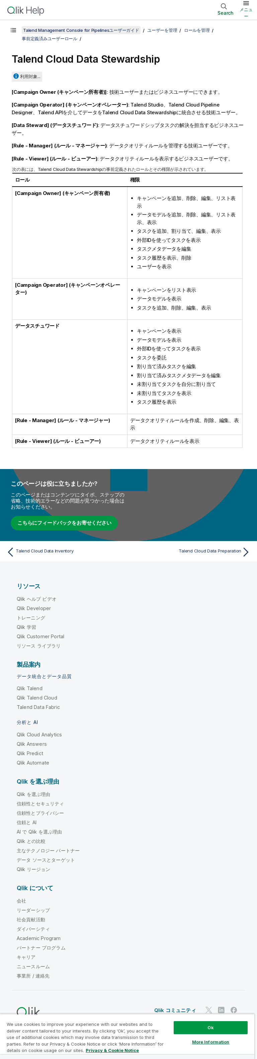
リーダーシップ (33, 910)
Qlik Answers (32, 744)
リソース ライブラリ (39, 646)
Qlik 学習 (26, 627)
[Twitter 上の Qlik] (209, 1010)
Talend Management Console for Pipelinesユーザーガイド (81, 30)
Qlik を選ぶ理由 (34, 794)
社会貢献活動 (31, 919)
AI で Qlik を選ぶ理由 (39, 832)
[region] (127, 1036)
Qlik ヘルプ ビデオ (37, 599)
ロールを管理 (197, 30)
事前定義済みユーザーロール (49, 38)
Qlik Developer (34, 608)
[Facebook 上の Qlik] (234, 1010)
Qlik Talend (29, 688)
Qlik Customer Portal (40, 636)
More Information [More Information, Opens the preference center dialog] (211, 1042)
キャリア (26, 957)
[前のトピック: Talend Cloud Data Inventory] (65, 552)
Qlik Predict (30, 753)
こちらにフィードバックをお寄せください (64, 523)
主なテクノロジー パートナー (48, 850)
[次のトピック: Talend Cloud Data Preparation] (191, 552)
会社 (21, 901)
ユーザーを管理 (162, 30)
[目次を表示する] (13, 30)
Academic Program (39, 938)
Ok (210, 1027)
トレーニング (31, 617)
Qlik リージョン (34, 869)
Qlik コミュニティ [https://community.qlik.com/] (175, 1010)
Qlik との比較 (31, 841)
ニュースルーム (33, 966)
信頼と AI (26, 822)
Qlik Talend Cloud (37, 698)
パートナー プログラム (41, 947)
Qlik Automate (33, 763)
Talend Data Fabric (38, 707)
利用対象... (30, 76)
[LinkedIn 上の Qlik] (221, 1010)
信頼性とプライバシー (40, 813)
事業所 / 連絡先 (33, 976)
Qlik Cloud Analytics (39, 734)
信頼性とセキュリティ (40, 803)
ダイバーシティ (33, 929)
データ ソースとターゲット (46, 860)
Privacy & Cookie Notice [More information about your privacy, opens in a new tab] (112, 1050)
